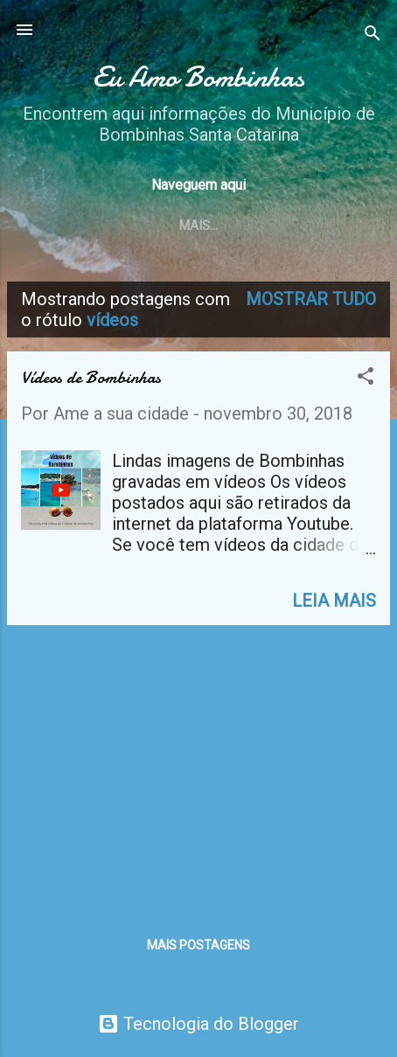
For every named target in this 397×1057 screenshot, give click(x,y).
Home (112, 225)
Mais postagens (198, 945)
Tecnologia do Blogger (198, 1023)
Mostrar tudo (311, 299)
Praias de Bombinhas (232, 225)
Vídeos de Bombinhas (91, 377)
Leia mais (334, 600)
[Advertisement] (198, 761)
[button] (365, 378)
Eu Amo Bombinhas (198, 77)
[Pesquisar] (372, 35)
